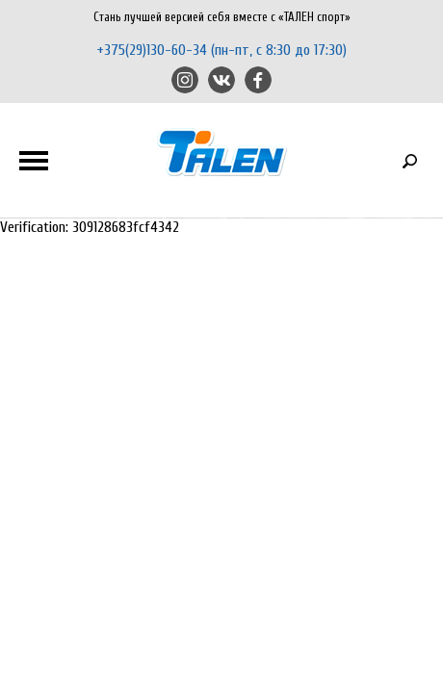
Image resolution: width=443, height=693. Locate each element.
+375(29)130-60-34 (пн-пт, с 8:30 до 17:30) (221, 50)
